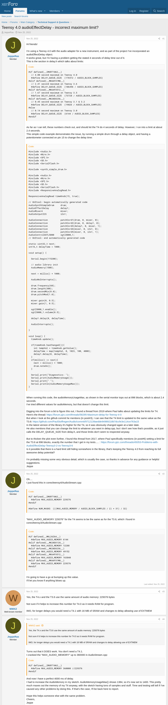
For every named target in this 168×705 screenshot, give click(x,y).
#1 (163, 38)
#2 (163, 474)
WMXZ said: (34, 625)
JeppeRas (9, 32)
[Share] (159, 39)
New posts (7, 16)
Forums (20, 10)
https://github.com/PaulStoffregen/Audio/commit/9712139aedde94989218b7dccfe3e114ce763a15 (86, 421)
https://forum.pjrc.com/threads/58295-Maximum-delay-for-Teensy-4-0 (84, 414)
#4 (163, 619)
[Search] (158, 11)
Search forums (21, 16)
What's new (36, 10)
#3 (163, 591)
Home (7, 10)
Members (55, 10)
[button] (44, 11)
